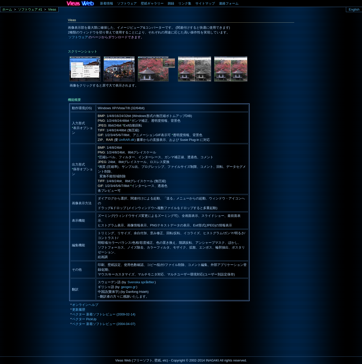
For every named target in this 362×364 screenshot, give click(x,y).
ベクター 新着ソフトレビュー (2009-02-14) (103, 314)
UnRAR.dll (126, 140)
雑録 (171, 3)
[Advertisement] (159, 342)
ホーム (7, 9)
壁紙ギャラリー (152, 3)
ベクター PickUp (84, 319)
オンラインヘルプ (85, 305)
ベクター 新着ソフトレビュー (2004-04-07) (103, 324)
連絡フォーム (229, 3)
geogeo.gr (128, 287)
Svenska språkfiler (140, 282)
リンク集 (184, 3)
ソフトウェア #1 (30, 9)
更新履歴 (78, 309)
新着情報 (106, 3)
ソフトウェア (127, 3)
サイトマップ (205, 3)
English (354, 9)
